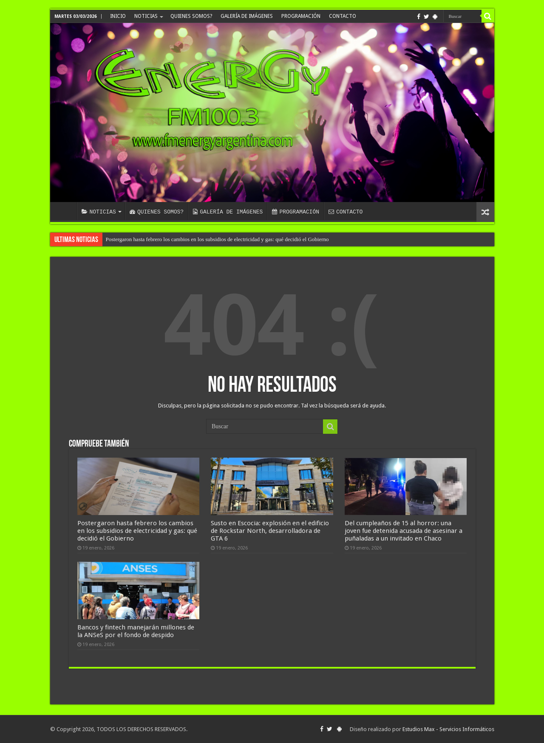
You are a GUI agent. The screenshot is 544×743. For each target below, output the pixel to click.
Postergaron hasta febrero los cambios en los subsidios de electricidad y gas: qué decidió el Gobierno (217, 239)
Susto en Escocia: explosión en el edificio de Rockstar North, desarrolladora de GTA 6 (270, 530)
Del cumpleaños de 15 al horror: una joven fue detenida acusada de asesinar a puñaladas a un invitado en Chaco (403, 530)
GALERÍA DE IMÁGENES (247, 16)
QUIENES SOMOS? (191, 16)
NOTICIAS (146, 16)
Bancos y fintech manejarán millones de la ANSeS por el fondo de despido (135, 631)
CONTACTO (342, 16)
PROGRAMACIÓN (300, 16)
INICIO (118, 16)
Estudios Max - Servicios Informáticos (448, 729)
